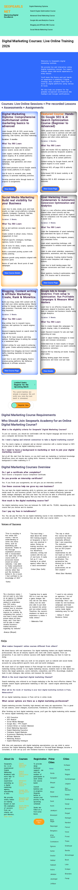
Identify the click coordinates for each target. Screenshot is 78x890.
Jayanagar (53, 879)
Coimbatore (54, 842)
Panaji (67, 878)
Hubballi (53, 865)
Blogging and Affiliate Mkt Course (42, 25)
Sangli (67, 804)
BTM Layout (52, 836)
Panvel (67, 827)
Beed (67, 860)
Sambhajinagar (70, 779)
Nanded (67, 823)
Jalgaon (68, 784)
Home (51, 769)
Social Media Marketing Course (41, 30)
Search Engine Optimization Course (42, 11)
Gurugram (53, 778)
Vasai (67, 832)
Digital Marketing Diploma (38, 6)
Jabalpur (53, 874)
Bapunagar (54, 826)
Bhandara (68, 874)
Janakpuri (53, 810)
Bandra (67, 850)
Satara (67, 795)
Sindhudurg (69, 799)
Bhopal (52, 783)
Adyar (52, 792)
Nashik (67, 770)
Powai (67, 836)
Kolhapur (67, 765)
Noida (52, 773)
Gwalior (53, 856)
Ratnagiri (68, 818)
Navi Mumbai (68, 789)
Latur (67, 864)
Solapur (67, 869)
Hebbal (52, 860)
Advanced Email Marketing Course (42, 16)
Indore (52, 870)
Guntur (52, 851)
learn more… (8, 817)
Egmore (53, 846)
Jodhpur (53, 884)
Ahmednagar (69, 855)
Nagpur (67, 774)
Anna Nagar (52, 820)
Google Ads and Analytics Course (42, 20)
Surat (52, 801)
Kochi (52, 806)
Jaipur (52, 787)
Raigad (67, 813)
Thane (67, 841)
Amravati (68, 809)
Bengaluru (53, 831)
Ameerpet (53, 815)
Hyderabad (54, 797)
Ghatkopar (68, 846)
